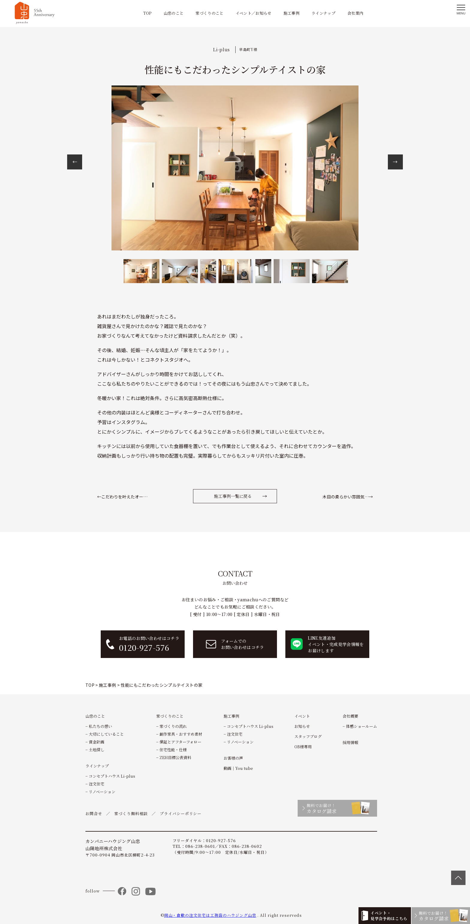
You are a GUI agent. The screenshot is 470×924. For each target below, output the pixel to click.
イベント (302, 716)
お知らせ (302, 726)
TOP (147, 13)
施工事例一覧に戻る (233, 496)
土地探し (96, 749)
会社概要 (350, 716)
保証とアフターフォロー (180, 742)
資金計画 (96, 742)
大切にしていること (106, 734)
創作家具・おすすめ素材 (180, 734)
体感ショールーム (361, 726)
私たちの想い (100, 726)
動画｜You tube (238, 768)
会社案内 (355, 13)
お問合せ (93, 813)
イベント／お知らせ (254, 13)
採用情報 (350, 742)
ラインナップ (323, 13)
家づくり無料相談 (131, 813)
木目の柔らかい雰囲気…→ (348, 497)
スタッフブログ (308, 736)
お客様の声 (233, 758)
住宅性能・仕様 (173, 749)
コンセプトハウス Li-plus (112, 776)
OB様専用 (303, 746)
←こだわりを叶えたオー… (122, 497)
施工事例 (291, 13)
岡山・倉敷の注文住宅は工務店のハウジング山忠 (210, 915)
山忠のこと (174, 13)
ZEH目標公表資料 (175, 757)
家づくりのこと (209, 13)
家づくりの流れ (173, 726)
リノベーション (102, 791)
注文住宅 (96, 784)
